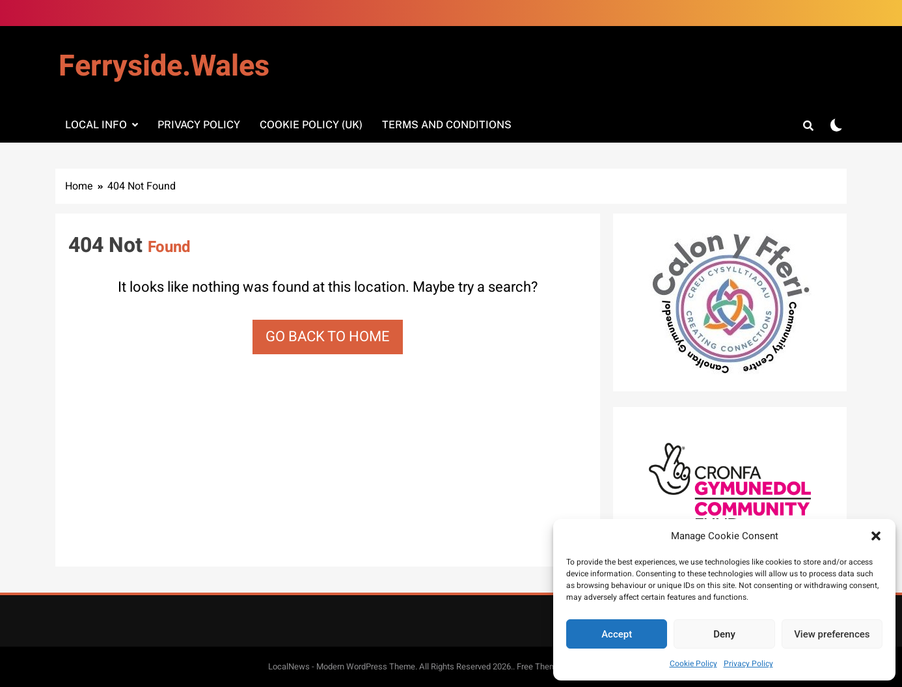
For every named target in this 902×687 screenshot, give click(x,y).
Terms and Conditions (447, 125)
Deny (724, 634)
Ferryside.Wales (164, 66)
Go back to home (328, 336)
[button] (875, 535)
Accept (616, 634)
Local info (96, 125)
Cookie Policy (693, 663)
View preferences (831, 634)
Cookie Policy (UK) (311, 125)
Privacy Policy (748, 663)
